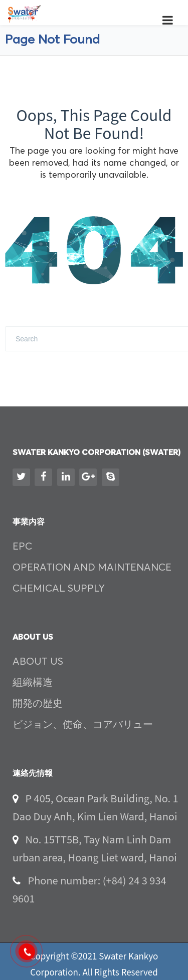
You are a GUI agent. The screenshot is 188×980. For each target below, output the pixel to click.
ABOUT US (38, 662)
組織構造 (33, 683)
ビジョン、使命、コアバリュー (83, 725)
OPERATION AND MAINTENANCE (92, 568)
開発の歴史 (38, 704)
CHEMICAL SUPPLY (59, 589)
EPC (22, 547)
